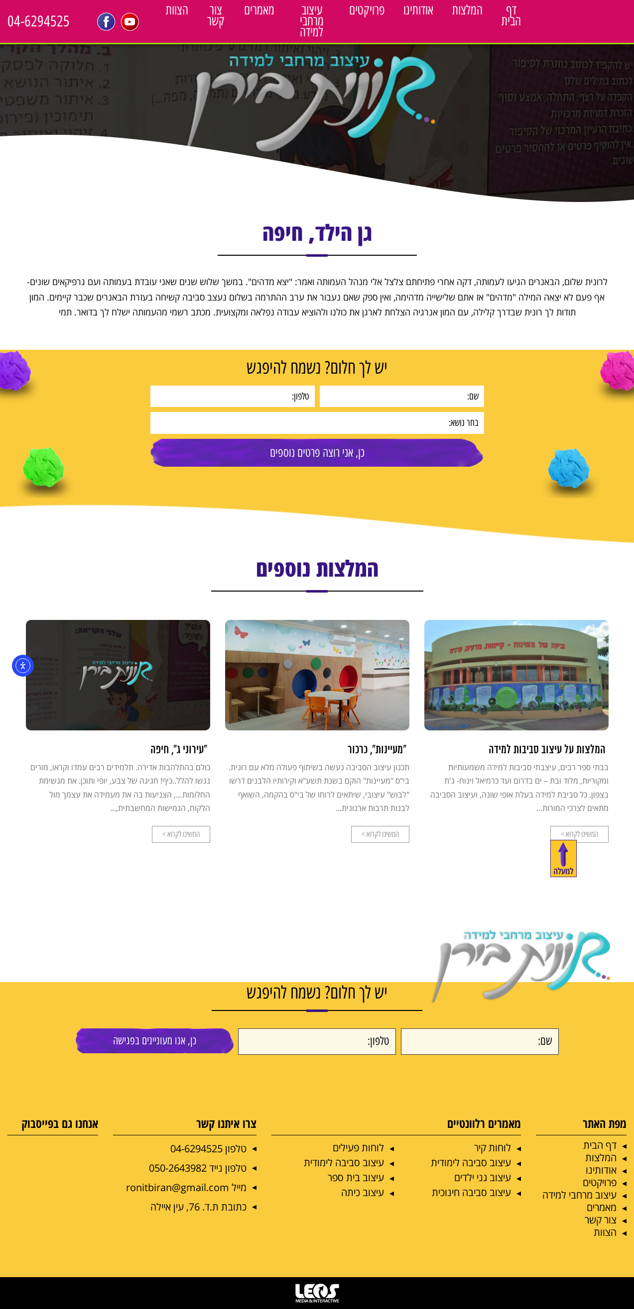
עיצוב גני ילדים (482, 1177)
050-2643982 (178, 1168)
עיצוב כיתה (362, 1192)
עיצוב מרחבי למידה (312, 21)
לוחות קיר (492, 1147)
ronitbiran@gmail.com (177, 1187)
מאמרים (259, 10)
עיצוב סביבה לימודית (471, 1162)
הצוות (177, 10)
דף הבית (511, 15)
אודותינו (418, 10)
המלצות (467, 10)
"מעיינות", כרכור (377, 750)
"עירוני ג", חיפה (178, 750)
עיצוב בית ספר (356, 1177)
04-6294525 (38, 21)
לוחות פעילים (358, 1147)
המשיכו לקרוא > (579, 834)
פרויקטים (366, 10)
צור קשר (216, 15)
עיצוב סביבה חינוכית (471, 1192)
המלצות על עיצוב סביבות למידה (547, 750)
